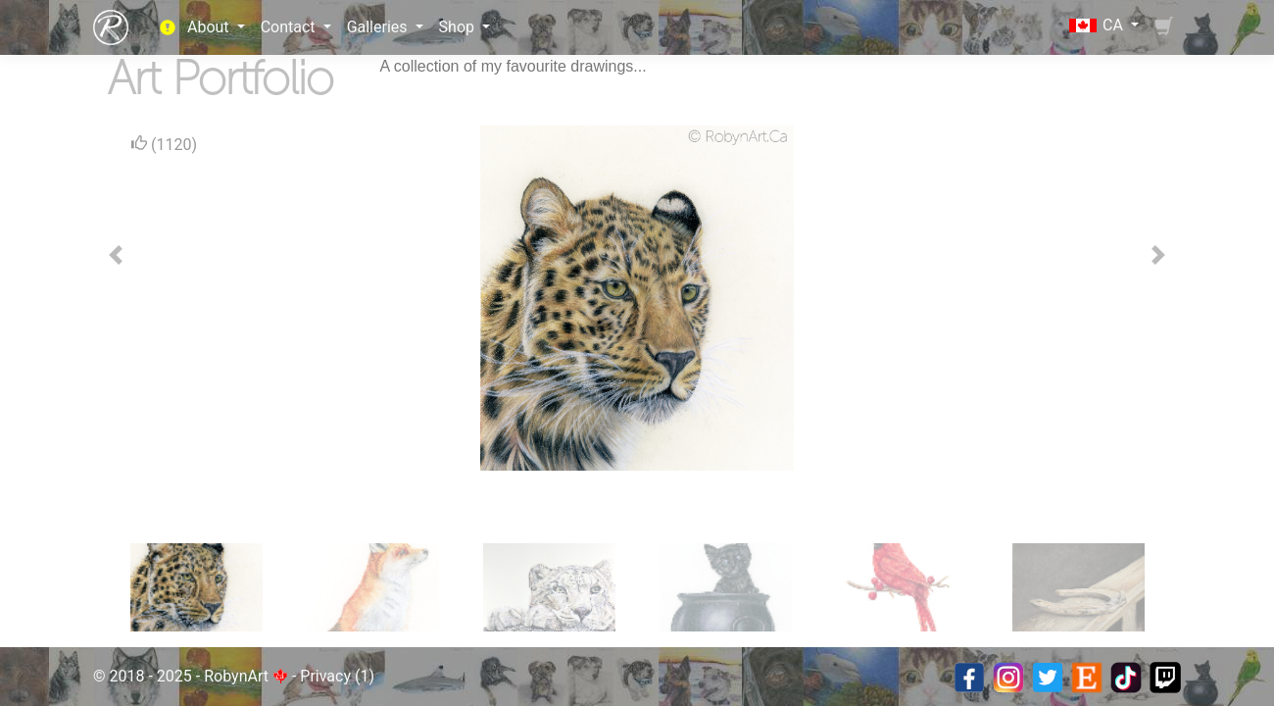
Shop (458, 27)
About (210, 27)
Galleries (379, 27)
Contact (290, 27)
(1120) (164, 144)
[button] (115, 255)
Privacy (325, 676)
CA (1098, 25)
